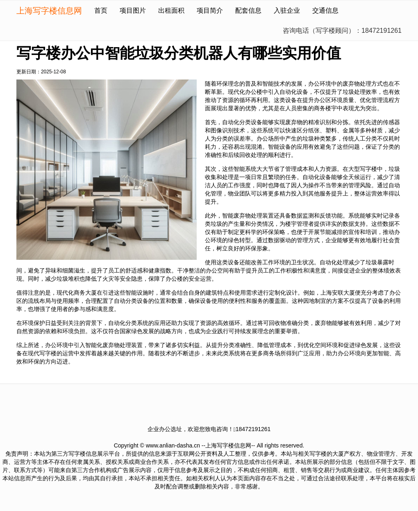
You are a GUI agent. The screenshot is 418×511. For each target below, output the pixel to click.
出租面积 (171, 10)
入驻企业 (287, 10)
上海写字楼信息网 (49, 10)
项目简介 (210, 10)
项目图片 (133, 10)
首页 (100, 10)
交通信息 (325, 10)
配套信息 (248, 10)
